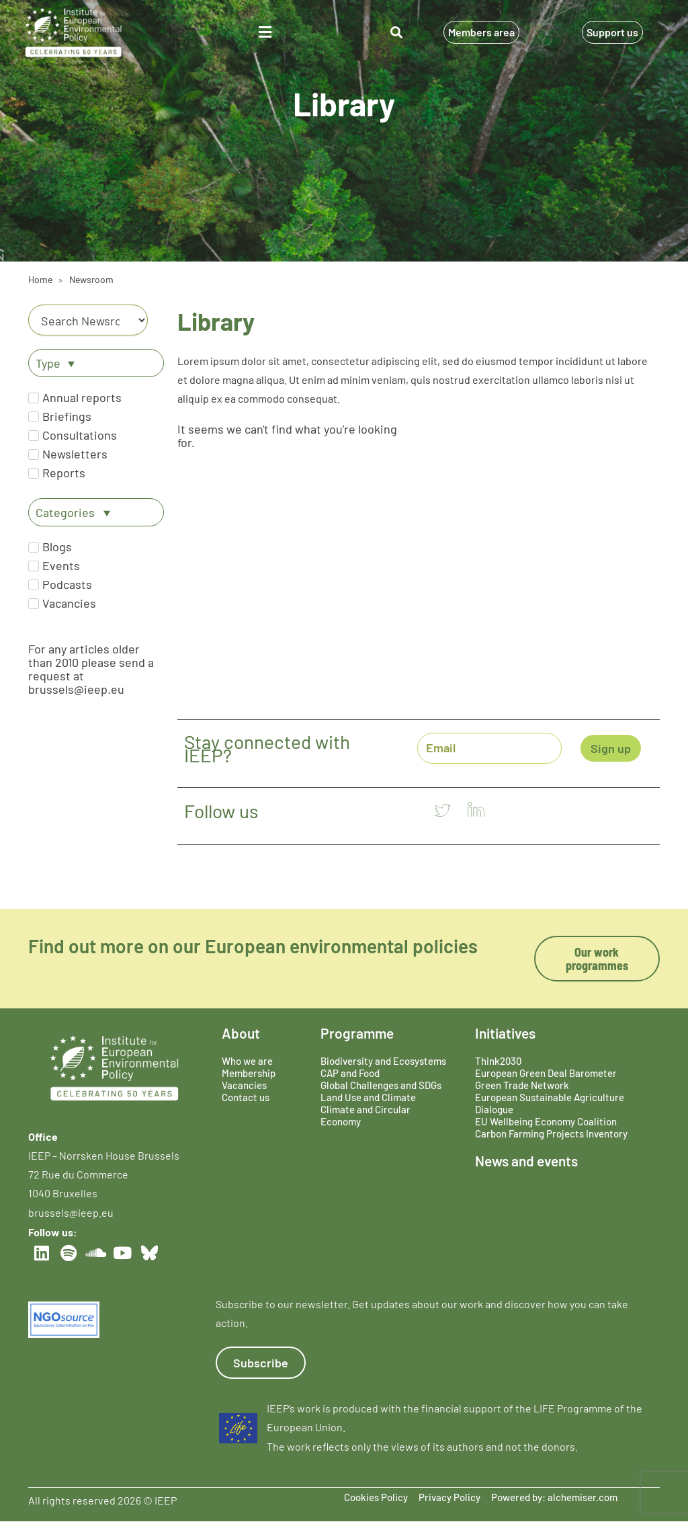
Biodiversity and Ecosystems (383, 1061)
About (241, 1033)
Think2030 (498, 1061)
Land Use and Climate (368, 1097)
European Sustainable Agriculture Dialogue (549, 1103)
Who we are (247, 1061)
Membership (248, 1073)
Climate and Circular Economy (365, 1115)
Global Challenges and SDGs (380, 1085)
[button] (265, 32)
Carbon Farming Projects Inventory (551, 1133)
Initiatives (505, 1033)
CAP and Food (350, 1073)
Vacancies (244, 1085)
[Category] (88, 320)
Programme (357, 1033)
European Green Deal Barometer (546, 1073)
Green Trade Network (522, 1085)
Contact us (245, 1097)
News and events (526, 1160)
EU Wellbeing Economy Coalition (546, 1121)
